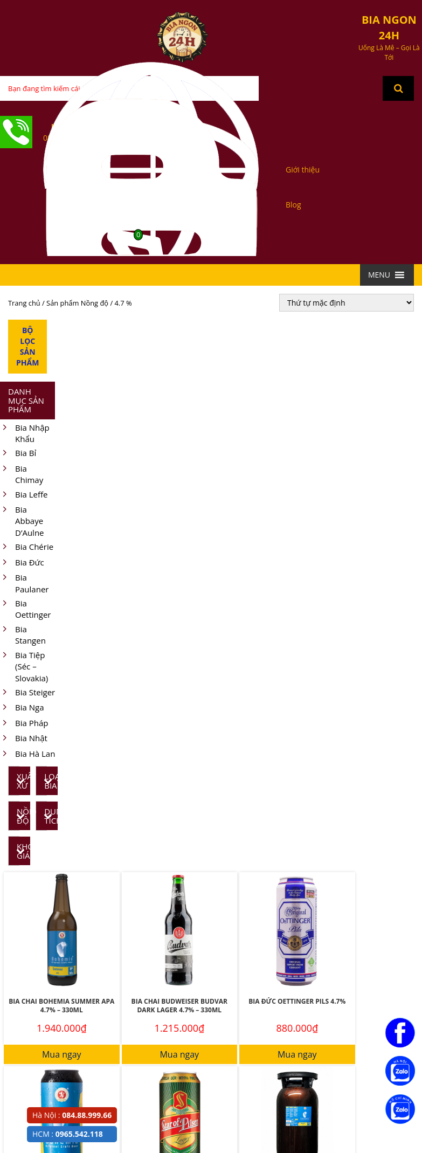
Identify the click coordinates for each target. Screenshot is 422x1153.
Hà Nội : (72, 1115)
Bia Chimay (21, 474)
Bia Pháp (24, 723)
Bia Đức (22, 563)
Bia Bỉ (18, 453)
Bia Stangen (23, 635)
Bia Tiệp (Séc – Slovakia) (24, 667)
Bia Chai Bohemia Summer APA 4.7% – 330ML (61, 1006)
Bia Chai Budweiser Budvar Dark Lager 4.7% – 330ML (179, 1006)
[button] (379, 275)
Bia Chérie (26, 547)
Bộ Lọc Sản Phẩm (27, 346)
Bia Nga (22, 708)
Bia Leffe (23, 495)
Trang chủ (24, 303)
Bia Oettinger (25, 609)
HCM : (67, 1134)
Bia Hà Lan (27, 754)
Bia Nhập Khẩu (25, 433)
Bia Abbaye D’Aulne (22, 521)
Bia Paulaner (24, 583)
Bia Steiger (27, 693)
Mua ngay (61, 1054)
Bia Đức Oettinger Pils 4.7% (296, 1001)
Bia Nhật (23, 739)
